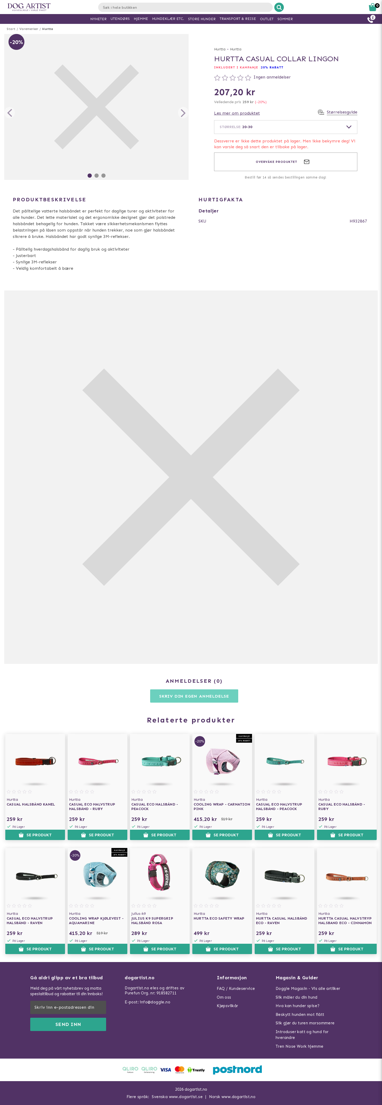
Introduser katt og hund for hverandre (302, 1034)
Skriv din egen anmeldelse (194, 696)
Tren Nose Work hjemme (299, 1046)
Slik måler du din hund (297, 997)
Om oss (224, 997)
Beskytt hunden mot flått (300, 1014)
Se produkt (35, 835)
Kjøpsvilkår (227, 1005)
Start (11, 29)
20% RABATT (272, 67)
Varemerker (28, 29)
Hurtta (47, 29)
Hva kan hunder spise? (297, 1005)
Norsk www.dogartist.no (232, 1096)
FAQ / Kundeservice (236, 988)
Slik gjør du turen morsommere (305, 1023)
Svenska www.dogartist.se (177, 1096)
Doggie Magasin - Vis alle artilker (308, 988)
